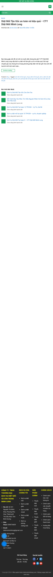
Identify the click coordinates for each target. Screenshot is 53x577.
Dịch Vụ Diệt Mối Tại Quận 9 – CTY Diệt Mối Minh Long (25, 120)
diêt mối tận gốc (8, 78)
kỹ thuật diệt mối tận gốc (27, 78)
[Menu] (2, 6)
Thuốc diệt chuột (36, 535)
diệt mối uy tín (16, 78)
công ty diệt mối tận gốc (32, 77)
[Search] (49, 12)
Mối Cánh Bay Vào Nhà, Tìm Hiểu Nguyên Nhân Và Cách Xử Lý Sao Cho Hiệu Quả (28, 100)
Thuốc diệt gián (36, 519)
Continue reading (8, 70)
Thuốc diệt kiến (36, 527)
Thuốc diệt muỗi (36, 511)
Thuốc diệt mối (36, 503)
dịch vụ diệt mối (44, 77)
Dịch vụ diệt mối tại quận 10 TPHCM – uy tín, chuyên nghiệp (26, 113)
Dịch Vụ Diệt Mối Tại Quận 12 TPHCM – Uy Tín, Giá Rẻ (24, 107)
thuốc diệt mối (38, 78)
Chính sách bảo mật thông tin (46, 498)
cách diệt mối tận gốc (20, 77)
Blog (3, 18)
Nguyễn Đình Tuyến (27, 28)
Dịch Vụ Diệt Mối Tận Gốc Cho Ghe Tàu (19, 92)
